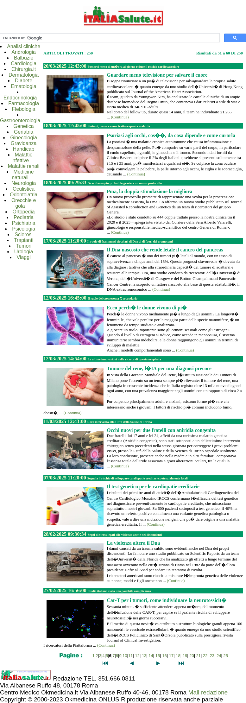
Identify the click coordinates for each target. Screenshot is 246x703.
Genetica (24, 126)
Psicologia (23, 228)
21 (198, 655)
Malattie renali (24, 166)
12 (137, 655)
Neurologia (23, 183)
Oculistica (24, 189)
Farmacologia (23, 103)
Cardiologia (23, 63)
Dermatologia (24, 75)
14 (150, 655)
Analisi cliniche (23, 46)
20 (191, 655)
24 (219, 655)
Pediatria (24, 217)
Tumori (23, 246)
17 (171, 655)
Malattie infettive (22, 157)
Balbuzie (23, 57)
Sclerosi (24, 234)
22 (205, 655)
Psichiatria (23, 223)
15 (157, 655)
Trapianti (24, 240)
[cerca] (109, 38)
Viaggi (24, 257)
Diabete (23, 80)
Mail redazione (208, 692)
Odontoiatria (23, 194)
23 (212, 655)
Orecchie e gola (23, 203)
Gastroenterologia (20, 120)
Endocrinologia (20, 97)
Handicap (24, 149)
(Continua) (120, 117)
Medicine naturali (23, 174)
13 (144, 655)
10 (125, 655)
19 (185, 655)
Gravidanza (24, 143)
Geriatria (23, 132)
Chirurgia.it (23, 69)
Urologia (23, 251)
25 (226, 655)
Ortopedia (23, 211)
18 (178, 655)
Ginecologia (23, 137)
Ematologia (23, 86)
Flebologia (23, 109)
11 (130, 655)
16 (164, 655)
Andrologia (23, 52)
